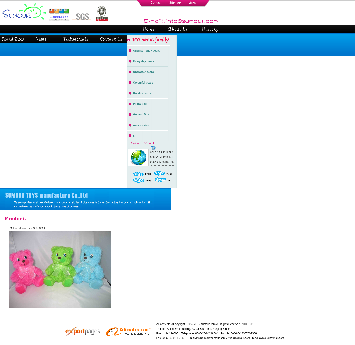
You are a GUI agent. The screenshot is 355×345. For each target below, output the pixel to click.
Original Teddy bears (146, 50)
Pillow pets (140, 103)
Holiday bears (142, 93)
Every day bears (143, 61)
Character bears (143, 72)
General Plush (142, 114)
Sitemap (175, 2)
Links (192, 2)
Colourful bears (143, 82)
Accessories (141, 125)
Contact (156, 2)
